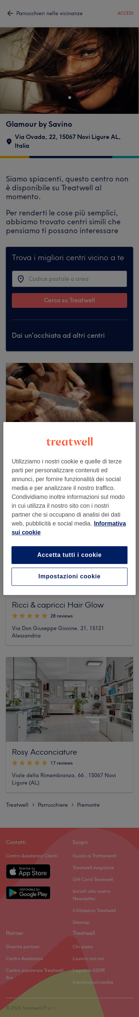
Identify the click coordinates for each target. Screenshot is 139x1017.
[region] (69, 508)
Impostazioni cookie (69, 577)
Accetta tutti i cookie (69, 555)
